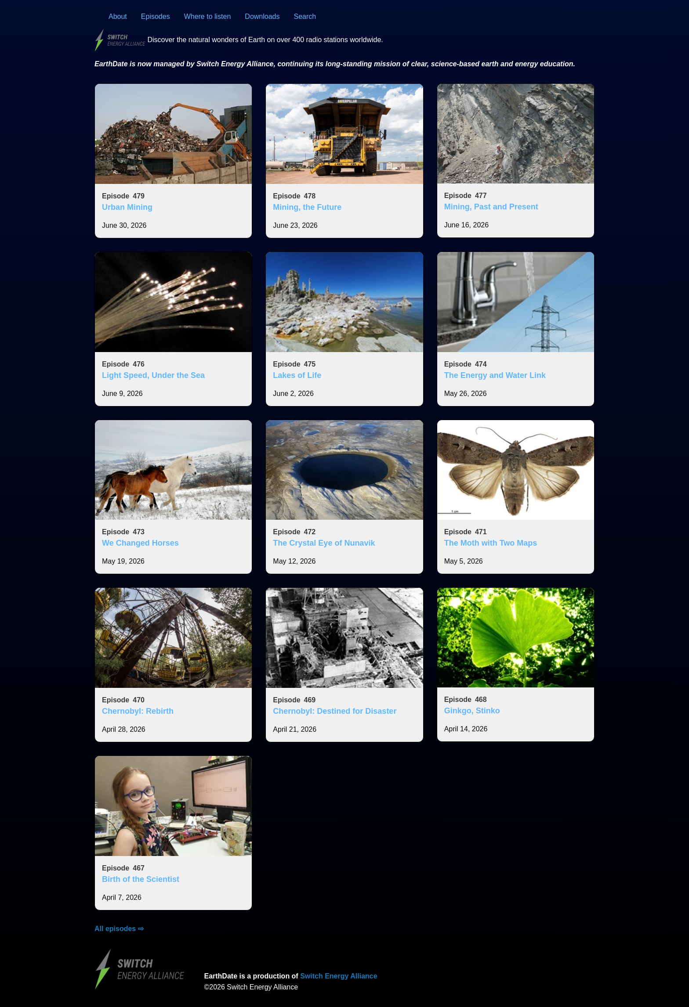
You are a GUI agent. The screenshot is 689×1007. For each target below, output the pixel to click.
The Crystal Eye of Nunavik (324, 543)
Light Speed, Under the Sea (153, 375)
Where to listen (207, 16)
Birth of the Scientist (140, 879)
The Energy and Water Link (495, 375)
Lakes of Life (297, 375)
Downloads (262, 16)
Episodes (155, 16)
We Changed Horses (140, 543)
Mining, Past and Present (491, 206)
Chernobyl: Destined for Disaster (334, 711)
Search (305, 16)
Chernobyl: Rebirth (138, 711)
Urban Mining (127, 207)
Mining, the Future (307, 207)
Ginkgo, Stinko (472, 710)
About (118, 16)
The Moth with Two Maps (490, 543)
